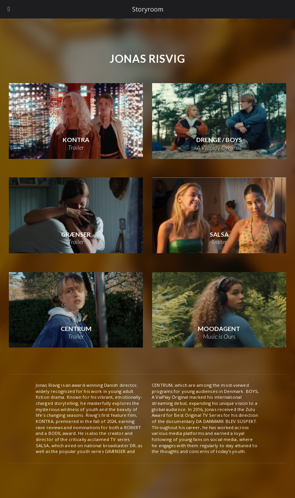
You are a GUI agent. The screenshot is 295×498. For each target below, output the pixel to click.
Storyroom (147, 9)
